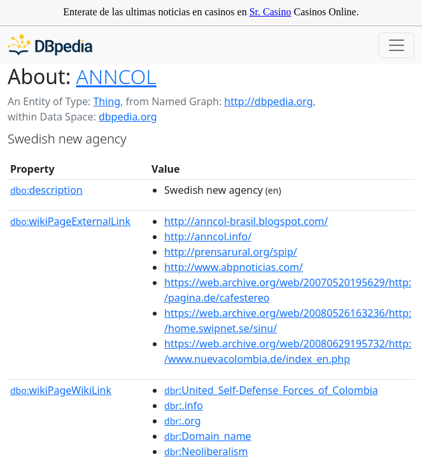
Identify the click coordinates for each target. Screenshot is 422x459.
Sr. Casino (271, 11)
